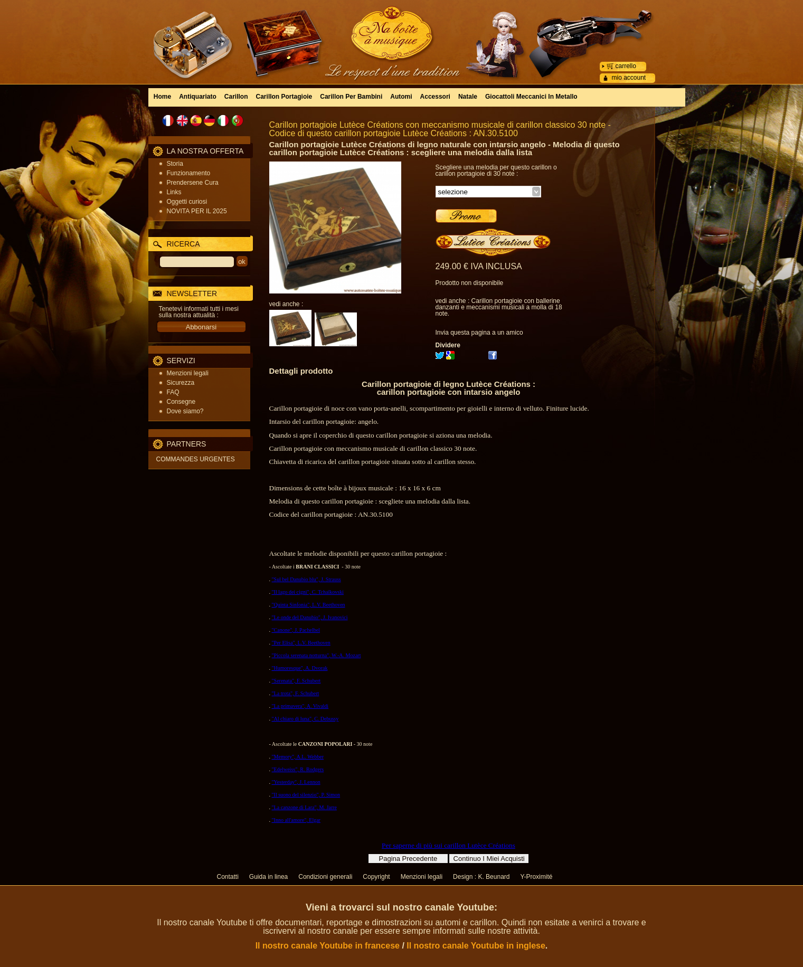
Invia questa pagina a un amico (479, 332)
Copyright (376, 876)
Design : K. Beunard (481, 876)
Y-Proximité (536, 876)
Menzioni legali (188, 373)
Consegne (181, 401)
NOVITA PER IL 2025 (197, 211)
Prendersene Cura (193, 182)
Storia (175, 163)
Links (174, 192)
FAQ (173, 392)
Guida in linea (268, 876)
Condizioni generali (325, 876)
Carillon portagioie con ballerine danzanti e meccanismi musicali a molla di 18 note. (499, 307)
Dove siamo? (185, 411)
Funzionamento (189, 173)
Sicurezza (181, 382)
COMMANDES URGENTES (195, 459)
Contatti (228, 876)
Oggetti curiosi (187, 201)
